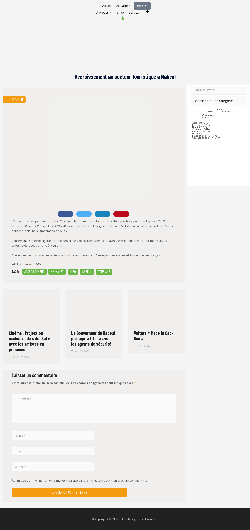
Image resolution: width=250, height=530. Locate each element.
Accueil (105, 6)
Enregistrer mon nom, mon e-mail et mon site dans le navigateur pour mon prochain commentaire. (82, 480)
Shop (120, 12)
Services (134, 12)
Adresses (142, 6)
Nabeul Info (120, 519)
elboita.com (150, 519)
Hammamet (57, 271)
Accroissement (34, 271)
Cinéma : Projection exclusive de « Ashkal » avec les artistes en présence (29, 341)
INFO (73, 271)
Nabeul (87, 271)
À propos (102, 12)
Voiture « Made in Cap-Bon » (153, 335)
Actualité (122, 6)
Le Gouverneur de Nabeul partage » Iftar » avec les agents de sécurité (93, 338)
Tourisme (104, 271)
